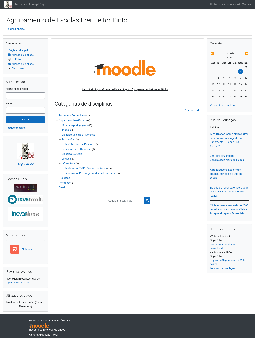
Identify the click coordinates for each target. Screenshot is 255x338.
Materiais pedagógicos (75, 125)
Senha (9, 103)
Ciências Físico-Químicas (76, 149)
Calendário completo (222, 105)
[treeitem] (25, 59)
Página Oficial (26, 164)
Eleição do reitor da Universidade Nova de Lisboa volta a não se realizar (229, 191)
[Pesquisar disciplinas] (124, 200)
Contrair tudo (192, 110)
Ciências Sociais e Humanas (78, 134)
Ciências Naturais (72, 153)
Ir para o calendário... (18, 282)
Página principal (15, 29)
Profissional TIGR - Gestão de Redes (85, 168)
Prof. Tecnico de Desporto (79, 144)
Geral (62, 187)
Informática (68, 163)
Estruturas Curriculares (72, 115)
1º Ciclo (66, 130)
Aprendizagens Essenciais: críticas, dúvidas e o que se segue (226, 173)
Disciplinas (18, 68)
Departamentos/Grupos (73, 120)
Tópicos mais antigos (222, 268)
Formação (65, 182)
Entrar (246, 4)
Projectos (64, 177)
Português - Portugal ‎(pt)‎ (29, 4)
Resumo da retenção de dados (47, 329)
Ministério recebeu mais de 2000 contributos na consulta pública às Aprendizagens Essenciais (229, 209)
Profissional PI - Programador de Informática (90, 173)
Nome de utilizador (17, 88)
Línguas (66, 158)
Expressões (68, 139)
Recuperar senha (16, 127)
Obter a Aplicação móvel (43, 334)
